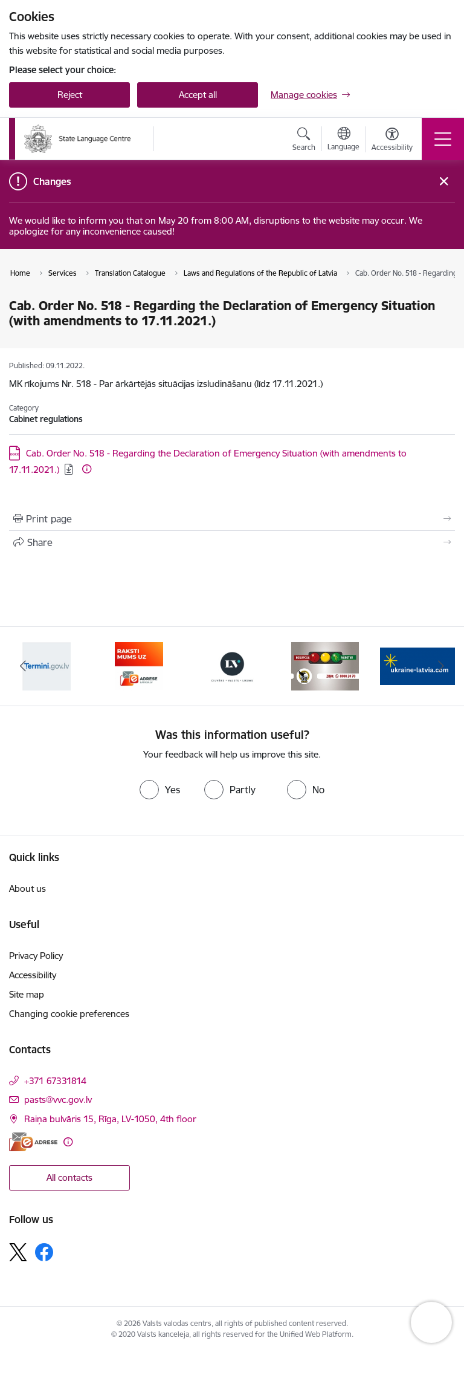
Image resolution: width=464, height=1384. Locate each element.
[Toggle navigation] (443, 139)
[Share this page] (232, 542)
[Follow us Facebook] (44, 1252)
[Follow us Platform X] (18, 1252)
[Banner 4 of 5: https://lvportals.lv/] (325, 665)
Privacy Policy (36, 955)
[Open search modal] (303, 140)
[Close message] (444, 182)
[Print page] (232, 518)
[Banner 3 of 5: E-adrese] (232, 665)
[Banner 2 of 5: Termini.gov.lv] (139, 665)
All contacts (69, 1177)
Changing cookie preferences (69, 1013)
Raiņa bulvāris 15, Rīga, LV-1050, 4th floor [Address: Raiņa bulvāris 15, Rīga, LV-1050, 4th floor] (110, 1119)
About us (27, 888)
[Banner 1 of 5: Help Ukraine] (46, 665)
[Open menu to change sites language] (343, 140)
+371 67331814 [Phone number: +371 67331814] (55, 1081)
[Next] (440, 666)
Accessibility (32, 975)
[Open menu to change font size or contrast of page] (392, 140)
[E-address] (33, 1142)
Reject (69, 94)
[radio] (160, 789)
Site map (26, 994)
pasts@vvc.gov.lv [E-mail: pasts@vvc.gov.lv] (58, 1099)
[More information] (86, 468)
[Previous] (23, 666)
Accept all (198, 94)
